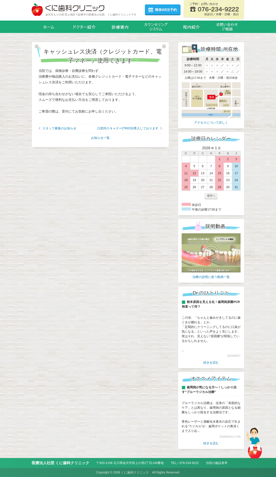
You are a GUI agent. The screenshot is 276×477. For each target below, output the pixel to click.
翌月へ (211, 195)
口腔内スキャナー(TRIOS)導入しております (127, 128)
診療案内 (120, 26)
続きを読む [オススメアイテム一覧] (211, 443)
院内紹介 (191, 26)
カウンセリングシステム (156, 26)
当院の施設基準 (216, 463)
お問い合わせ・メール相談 (227, 26)
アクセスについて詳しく (211, 122)
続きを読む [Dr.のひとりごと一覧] (211, 362)
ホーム (49, 26)
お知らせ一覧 (100, 138)
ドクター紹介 (84, 26)
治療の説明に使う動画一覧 (211, 277)
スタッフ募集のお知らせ (59, 128)
